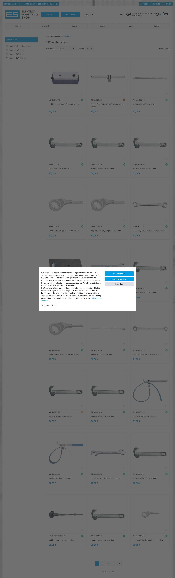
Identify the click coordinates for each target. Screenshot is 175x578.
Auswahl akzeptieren (119, 279)
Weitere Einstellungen (49, 305)
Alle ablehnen (119, 284)
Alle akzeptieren (119, 274)
